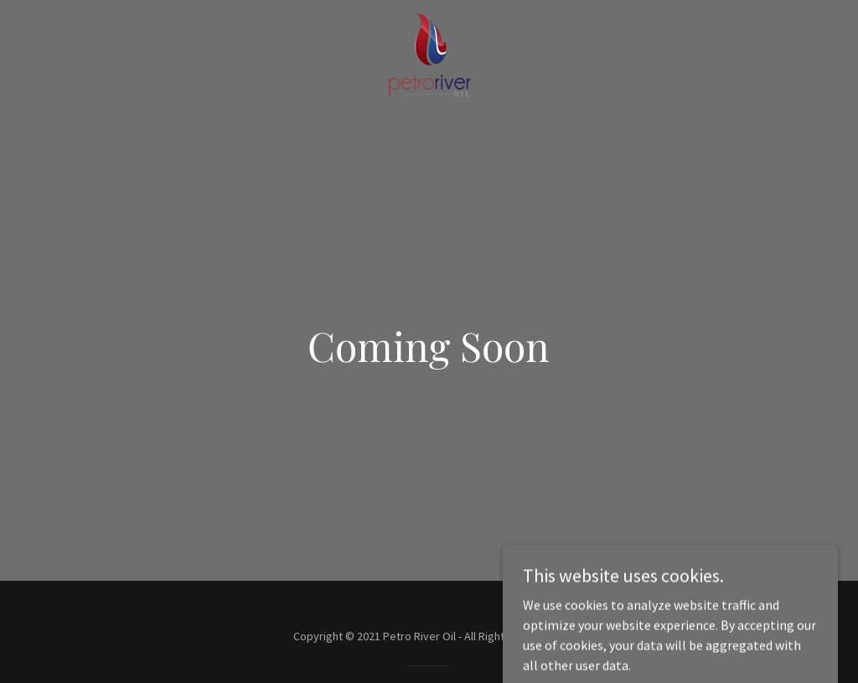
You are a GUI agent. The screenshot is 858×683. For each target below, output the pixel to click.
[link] (429, 53)
